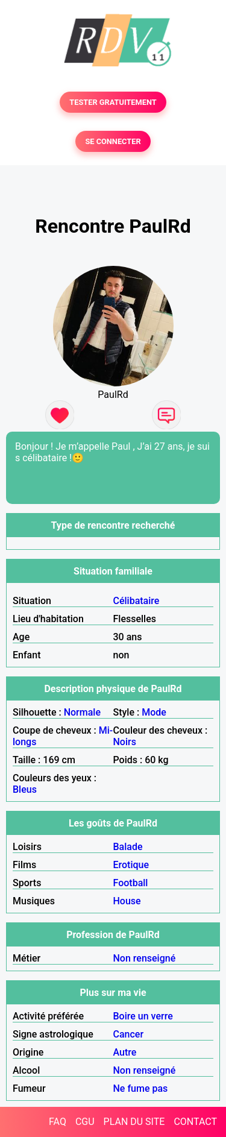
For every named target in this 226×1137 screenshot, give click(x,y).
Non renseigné (144, 958)
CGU (85, 1121)
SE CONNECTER (112, 141)
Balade (128, 846)
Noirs (124, 742)
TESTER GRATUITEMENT (113, 102)
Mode (154, 712)
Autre (125, 1052)
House (127, 901)
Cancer (128, 1034)
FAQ (57, 1121)
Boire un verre (143, 1016)
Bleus (25, 789)
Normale (82, 712)
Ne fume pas (140, 1088)
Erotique (131, 865)
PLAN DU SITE (134, 1121)
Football (130, 883)
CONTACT (195, 1121)
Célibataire (136, 600)
